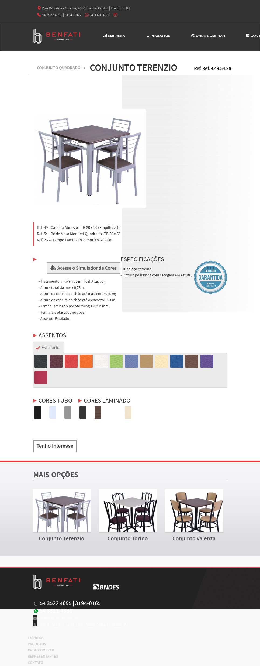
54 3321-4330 (97, 15)
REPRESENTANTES (43, 656)
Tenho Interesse (55, 446)
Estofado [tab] (50, 348)
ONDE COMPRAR (208, 36)
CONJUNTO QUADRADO (59, 68)
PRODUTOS (158, 36)
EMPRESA (114, 36)
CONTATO (35, 662)
